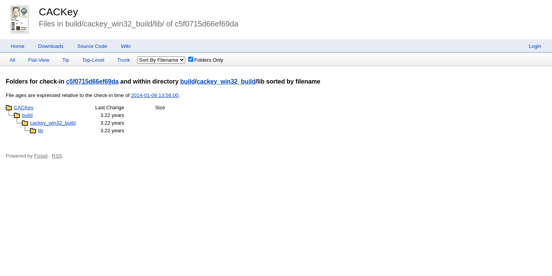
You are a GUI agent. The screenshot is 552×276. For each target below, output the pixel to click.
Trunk (123, 60)
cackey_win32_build (226, 81)
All (12, 60)
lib (40, 130)
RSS (57, 156)
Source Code (92, 46)
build (187, 81)
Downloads (51, 46)
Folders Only (205, 60)
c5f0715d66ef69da (92, 81)
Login (535, 46)
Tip (65, 60)
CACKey (58, 12)
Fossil (41, 156)
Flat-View (38, 60)
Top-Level (93, 60)
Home (18, 46)
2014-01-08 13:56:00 (155, 95)
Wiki (125, 46)
